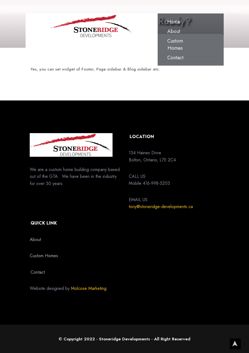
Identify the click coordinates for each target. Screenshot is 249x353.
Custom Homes (175, 44)
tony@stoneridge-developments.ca (161, 206)
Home (173, 21)
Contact (175, 57)
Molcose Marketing (88, 288)
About (173, 31)
